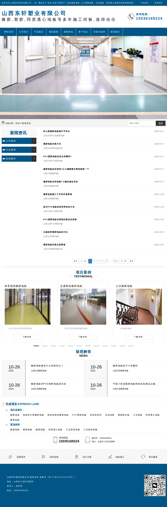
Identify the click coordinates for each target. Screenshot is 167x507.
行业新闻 (11, 150)
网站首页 (9, 32)
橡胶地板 (15, 415)
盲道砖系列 (96, 415)
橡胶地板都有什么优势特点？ (47, 366)
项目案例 (53, 32)
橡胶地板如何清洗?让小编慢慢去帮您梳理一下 (66, 169)
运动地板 (110, 415)
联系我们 (159, 3)
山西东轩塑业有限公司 (59, 16)
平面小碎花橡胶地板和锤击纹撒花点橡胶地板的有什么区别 (136, 384)
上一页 (83, 261)
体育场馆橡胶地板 (16, 286)
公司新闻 (11, 141)
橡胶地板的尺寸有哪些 (125, 366)
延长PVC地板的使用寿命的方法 (59, 207)
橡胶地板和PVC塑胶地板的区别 (48, 384)
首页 (17, 123)
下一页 (124, 261)
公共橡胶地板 (124, 286)
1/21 (115, 261)
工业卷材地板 (73, 429)
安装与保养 (99, 32)
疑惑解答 (11, 158)
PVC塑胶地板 (79, 415)
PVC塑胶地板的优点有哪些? (57, 156)
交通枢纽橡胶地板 (71, 286)
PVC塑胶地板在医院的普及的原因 (60, 219)
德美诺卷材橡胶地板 (58, 415)
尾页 (132, 261)
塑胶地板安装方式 (52, 144)
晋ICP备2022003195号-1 (61, 477)
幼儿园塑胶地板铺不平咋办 (56, 131)
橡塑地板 (15, 420)
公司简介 (24, 32)
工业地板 (137, 415)
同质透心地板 (153, 415)
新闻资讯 (68, 32)
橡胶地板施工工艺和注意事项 (57, 194)
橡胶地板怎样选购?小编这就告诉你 (60, 182)
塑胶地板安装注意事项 (54, 245)
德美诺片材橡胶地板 (33, 415)
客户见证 (83, 32)
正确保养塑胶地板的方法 (55, 232)
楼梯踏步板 (124, 415)
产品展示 (144, 3)
